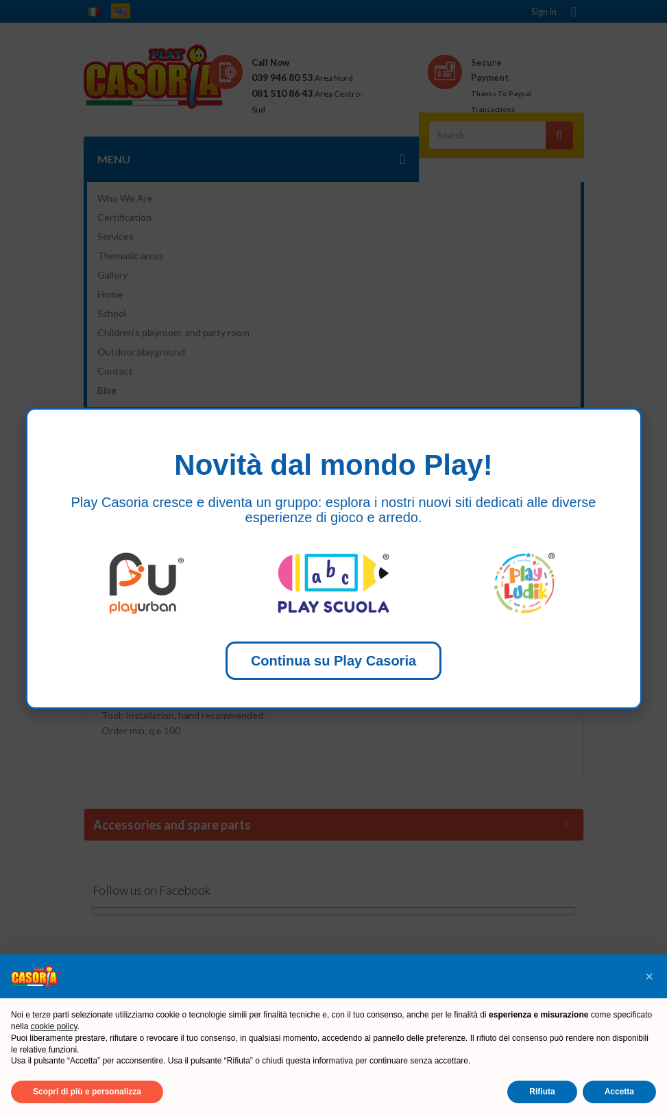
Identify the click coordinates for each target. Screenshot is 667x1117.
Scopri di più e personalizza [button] (87, 1091)
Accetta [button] (619, 1091)
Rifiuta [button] (542, 1091)
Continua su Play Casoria (333, 660)
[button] (649, 976)
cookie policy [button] (54, 1026)
